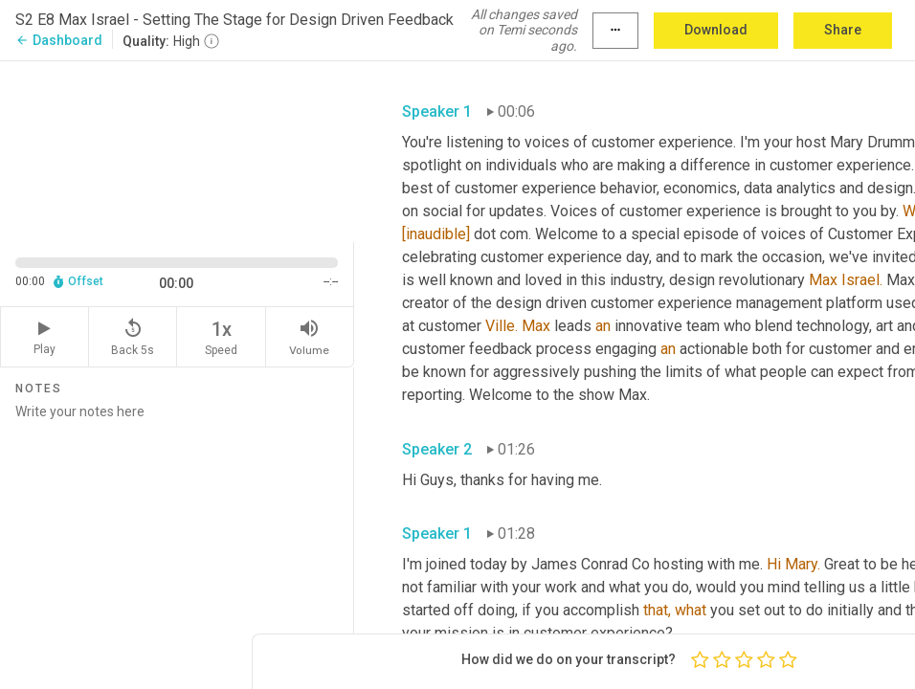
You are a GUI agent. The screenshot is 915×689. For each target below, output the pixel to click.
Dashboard (58, 40)
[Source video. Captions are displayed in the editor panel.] (177, 149)
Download (716, 29)
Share (842, 29)
